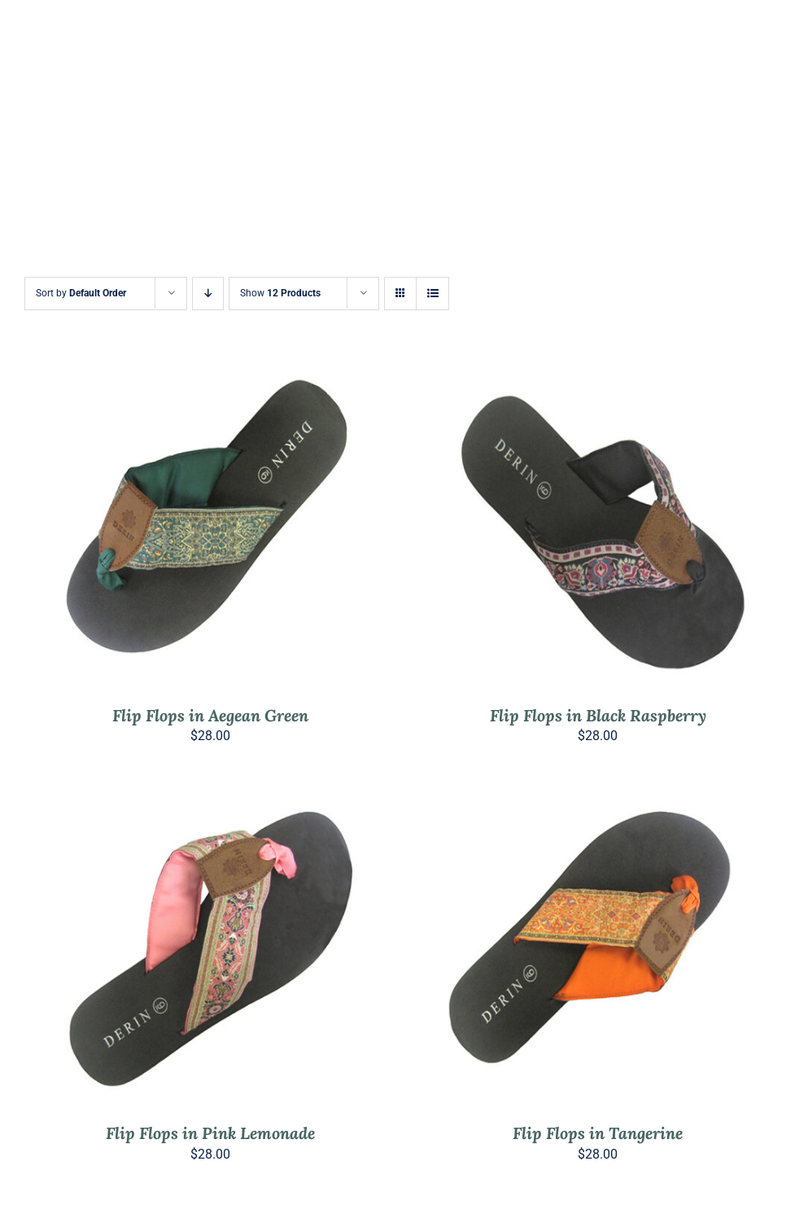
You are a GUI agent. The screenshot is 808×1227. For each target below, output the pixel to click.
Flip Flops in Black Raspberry (598, 715)
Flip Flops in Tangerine (598, 1133)
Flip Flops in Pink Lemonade (210, 1133)
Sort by (81, 293)
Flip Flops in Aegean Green (210, 715)
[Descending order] (208, 293)
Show (280, 293)
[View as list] (432, 293)
